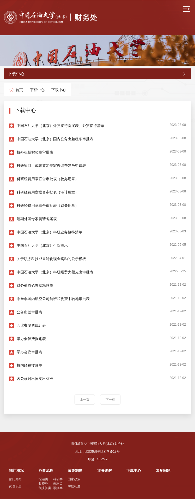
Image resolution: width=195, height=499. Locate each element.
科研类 (58, 479)
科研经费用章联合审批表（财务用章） (48, 205)
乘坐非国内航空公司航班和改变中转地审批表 (53, 299)
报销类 (43, 479)
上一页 (84, 399)
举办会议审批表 (29, 352)
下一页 (110, 399)
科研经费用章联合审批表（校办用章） (48, 179)
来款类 (58, 483)
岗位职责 (15, 486)
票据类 (58, 488)
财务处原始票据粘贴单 (35, 285)
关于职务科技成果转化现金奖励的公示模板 (51, 259)
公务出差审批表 (29, 312)
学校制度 (74, 486)
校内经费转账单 (29, 365)
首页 (19, 90)
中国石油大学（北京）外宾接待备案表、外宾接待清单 (60, 126)
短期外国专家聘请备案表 (37, 219)
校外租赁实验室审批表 (35, 152)
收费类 (43, 483)
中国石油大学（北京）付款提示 (42, 245)
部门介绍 (15, 479)
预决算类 (45, 488)
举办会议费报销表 (31, 339)
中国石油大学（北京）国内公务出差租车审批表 (55, 139)
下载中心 (37, 90)
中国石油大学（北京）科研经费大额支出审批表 (55, 272)
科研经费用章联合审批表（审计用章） (48, 192)
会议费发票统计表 (31, 325)
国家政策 (74, 479)
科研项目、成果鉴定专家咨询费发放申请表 (51, 165)
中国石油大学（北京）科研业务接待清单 (49, 232)
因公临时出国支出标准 (35, 379)
